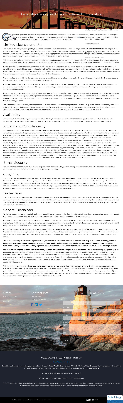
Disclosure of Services (93, 53)
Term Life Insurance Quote (95, 39)
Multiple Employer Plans (94, 58)
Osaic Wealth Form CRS (61, 362)
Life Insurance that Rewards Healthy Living (101, 30)
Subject (73, 315)
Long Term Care (91, 34)
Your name (74, 300)
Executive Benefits (92, 62)
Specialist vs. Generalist (94, 48)
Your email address (77, 307)
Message (73, 323)
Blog (99, 71)
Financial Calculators (112, 71)
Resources (101, 67)
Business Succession (111, 62)
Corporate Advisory (92, 44)
